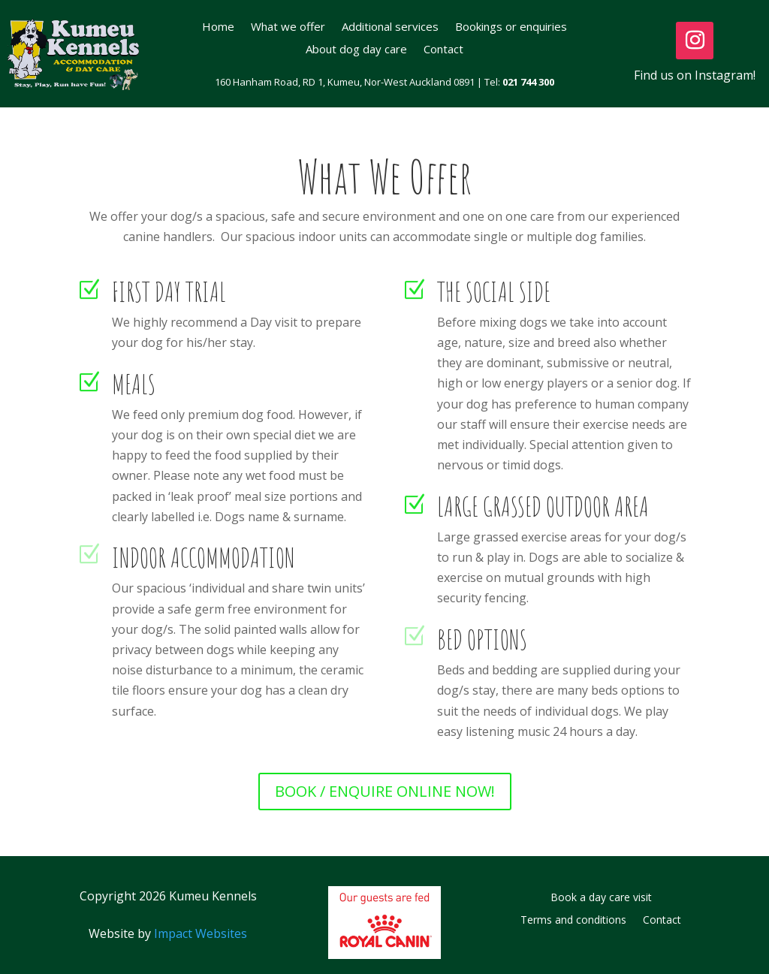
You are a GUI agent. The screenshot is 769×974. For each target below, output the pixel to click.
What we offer (288, 27)
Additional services (390, 27)
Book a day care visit (601, 898)
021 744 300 (528, 82)
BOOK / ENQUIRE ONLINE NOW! (385, 791)
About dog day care (356, 50)
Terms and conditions (573, 921)
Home (218, 27)
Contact (443, 50)
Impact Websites (200, 933)
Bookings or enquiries (511, 27)
